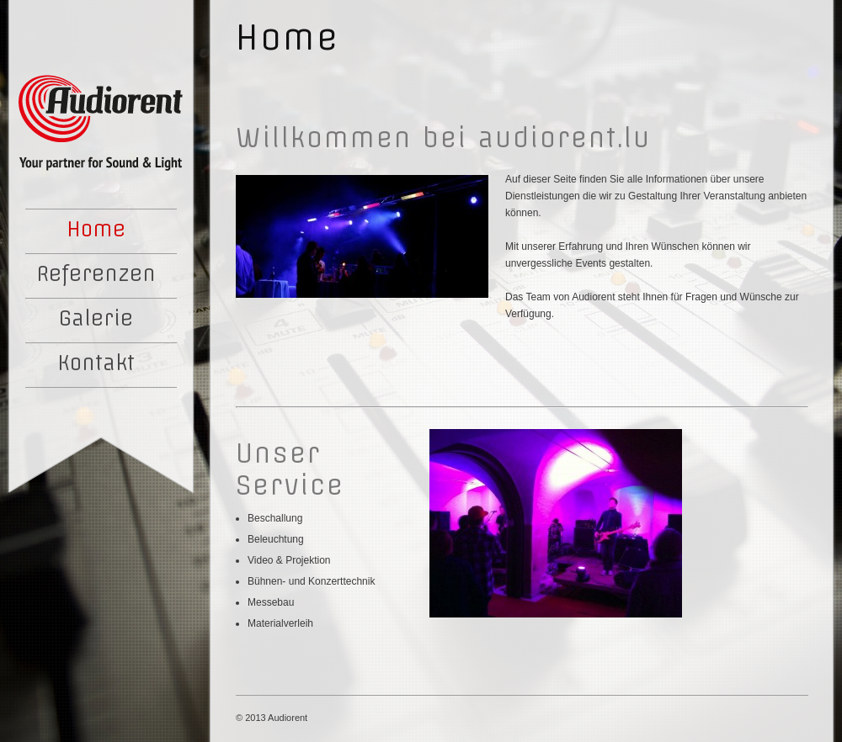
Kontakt (96, 362)
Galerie (96, 318)
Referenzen (96, 273)
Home (96, 228)
